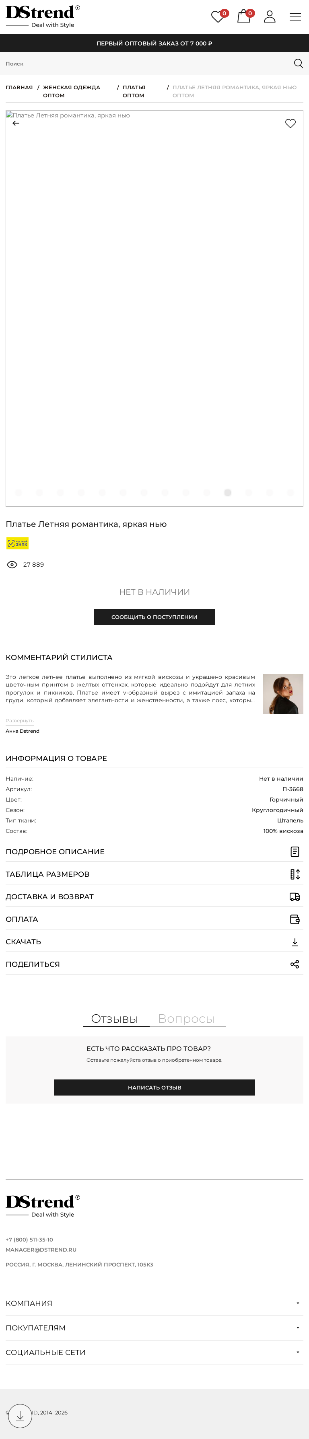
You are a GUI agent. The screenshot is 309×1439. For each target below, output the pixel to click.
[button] (18, 492)
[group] (154, 308)
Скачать (154, 941)
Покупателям (152, 1328)
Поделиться (154, 964)
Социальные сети (152, 1352)
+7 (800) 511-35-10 (29, 1239)
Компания (152, 1303)
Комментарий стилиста (59, 657)
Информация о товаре (56, 758)
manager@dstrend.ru (41, 1249)
